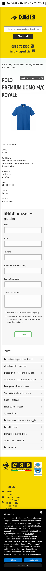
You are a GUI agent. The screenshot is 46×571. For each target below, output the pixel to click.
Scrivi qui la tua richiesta (12, 292)
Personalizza (23, 565)
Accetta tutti (33, 560)
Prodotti (8, 64)
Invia (23, 336)
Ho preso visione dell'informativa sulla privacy (23, 314)
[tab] (23, 361)
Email (6, 238)
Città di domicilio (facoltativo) (15, 265)
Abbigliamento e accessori (22, 64)
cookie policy (29, 534)
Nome (6, 224)
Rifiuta (13, 560)
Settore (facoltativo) (12, 279)
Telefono (7, 252)
